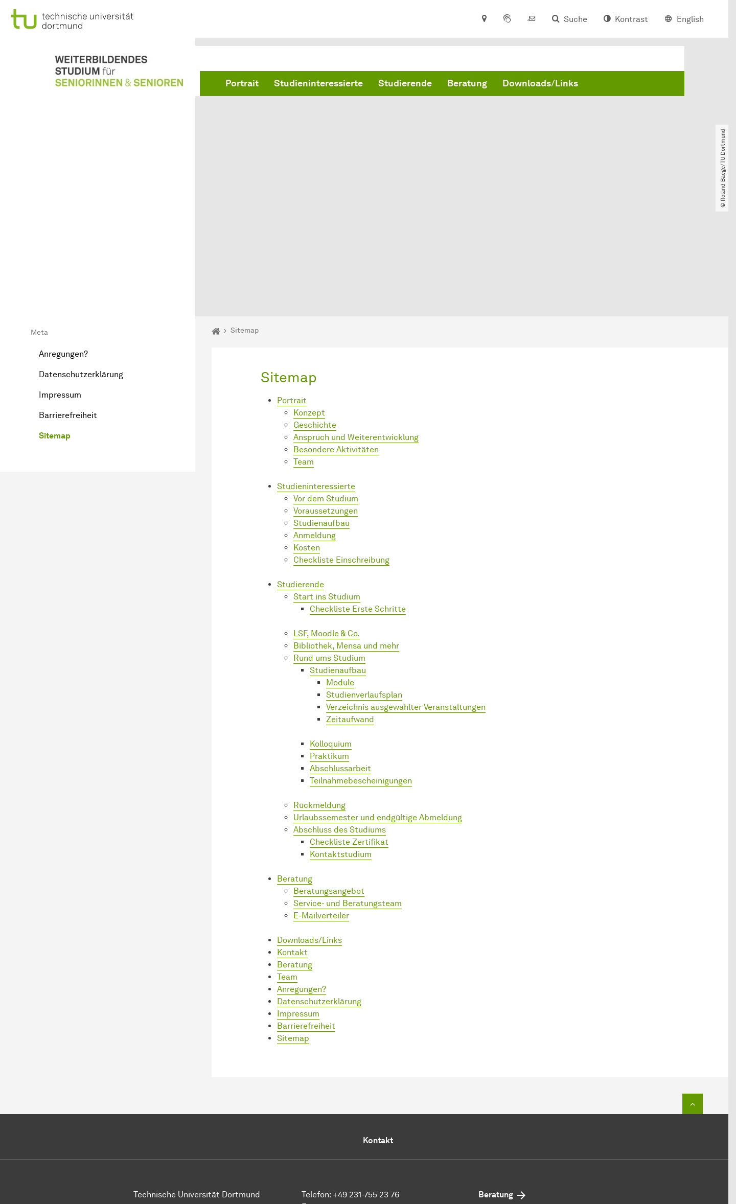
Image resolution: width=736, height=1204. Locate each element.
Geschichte (314, 309)
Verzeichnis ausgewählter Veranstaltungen (406, 591)
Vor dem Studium (325, 382)
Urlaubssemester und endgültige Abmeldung (377, 701)
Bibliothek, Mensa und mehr (346, 530)
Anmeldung (314, 419)
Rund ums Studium (329, 542)
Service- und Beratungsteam (347, 787)
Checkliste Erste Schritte (358, 493)
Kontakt (292, 836)
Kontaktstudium (341, 738)
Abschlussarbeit (340, 652)
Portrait (242, 83)
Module (340, 566)
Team (303, 346)
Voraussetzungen (325, 395)
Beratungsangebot (328, 775)
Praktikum (329, 640)
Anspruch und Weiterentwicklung (356, 321)
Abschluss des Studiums (339, 714)
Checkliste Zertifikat (349, 726)
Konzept (309, 297)
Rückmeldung (319, 689)
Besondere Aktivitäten (336, 333)
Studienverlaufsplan (364, 579)
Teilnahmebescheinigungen (361, 664)
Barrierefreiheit (68, 299)
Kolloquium (331, 628)
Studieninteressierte (318, 83)
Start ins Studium (326, 480)
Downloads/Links (540, 83)
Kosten (306, 431)
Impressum (60, 279)
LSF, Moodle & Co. (326, 517)
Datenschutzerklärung (81, 258)
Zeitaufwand (350, 603)
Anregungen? (63, 238)
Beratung (467, 83)
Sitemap (55, 320)
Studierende (405, 83)
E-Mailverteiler (321, 799)
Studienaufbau (321, 407)
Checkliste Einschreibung (341, 444)
